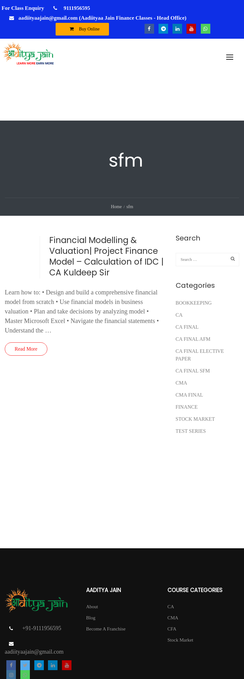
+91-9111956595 (41, 582)
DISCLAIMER (224, 664)
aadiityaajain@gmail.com (34, 606)
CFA (171, 583)
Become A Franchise (105, 583)
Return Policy (205, 655)
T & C (146, 655)
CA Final (187, 281)
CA (179, 269)
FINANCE (187, 361)
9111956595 (76, 8)
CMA (181, 337)
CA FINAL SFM (193, 325)
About (92, 561)
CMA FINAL (189, 349)
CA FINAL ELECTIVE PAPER (200, 309)
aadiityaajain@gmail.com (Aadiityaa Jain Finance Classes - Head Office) (102, 18)
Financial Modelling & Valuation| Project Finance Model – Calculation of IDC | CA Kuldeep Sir (106, 210)
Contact (231, 655)
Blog (90, 572)
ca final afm (193, 293)
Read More (26, 303)
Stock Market (195, 373)
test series (191, 385)
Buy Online (83, 29)
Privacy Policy (172, 655)
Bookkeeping (194, 257)
